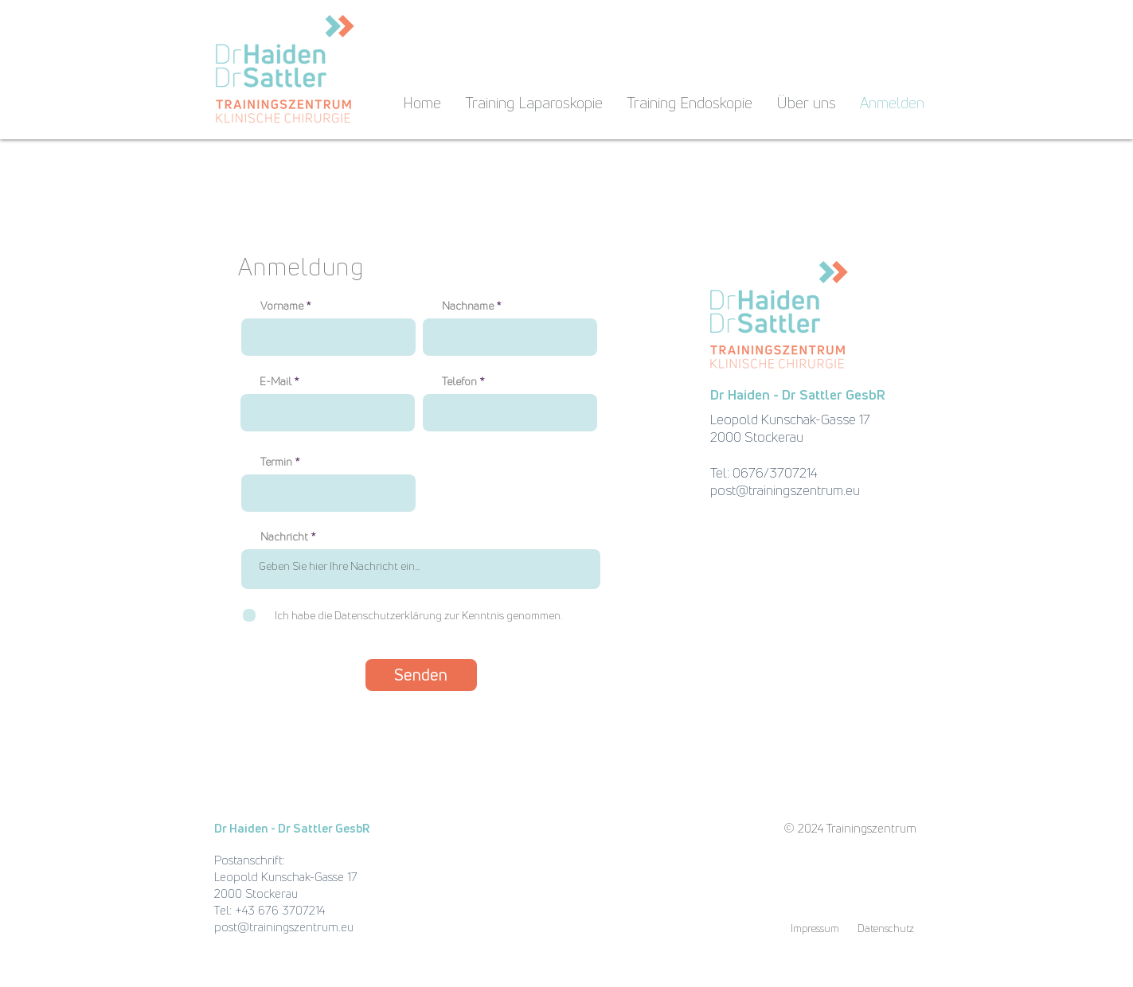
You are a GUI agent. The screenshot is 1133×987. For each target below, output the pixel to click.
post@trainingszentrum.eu (785, 490)
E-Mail (275, 381)
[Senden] (421, 675)
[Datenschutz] (886, 928)
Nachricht (284, 536)
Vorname (281, 305)
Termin (276, 461)
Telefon (459, 381)
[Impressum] (815, 928)
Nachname (468, 305)
